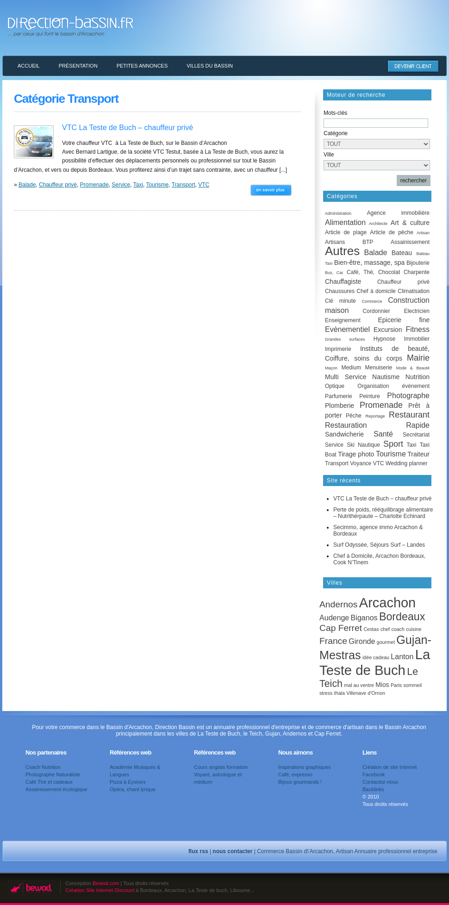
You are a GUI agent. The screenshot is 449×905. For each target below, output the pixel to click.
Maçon (331, 368)
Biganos (364, 617)
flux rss (198, 851)
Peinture (369, 396)
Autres (342, 251)
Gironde (362, 641)
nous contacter (232, 851)
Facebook (373, 774)
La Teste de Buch (374, 662)
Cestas (371, 629)
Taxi (138, 184)
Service (121, 184)
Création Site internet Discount (99, 890)
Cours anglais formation (221, 767)
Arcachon (387, 602)
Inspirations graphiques (304, 767)
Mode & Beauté (413, 368)
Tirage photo (356, 454)
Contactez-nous (380, 782)
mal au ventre (359, 685)
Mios (382, 684)
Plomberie (339, 405)
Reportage (375, 416)
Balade (27, 184)
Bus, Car (334, 272)
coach (397, 629)
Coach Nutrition (43, 767)
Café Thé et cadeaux (49, 782)
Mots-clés (335, 113)
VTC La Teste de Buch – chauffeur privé (127, 127)
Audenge (334, 617)
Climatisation (414, 291)
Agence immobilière (398, 213)
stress (325, 693)
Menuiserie (379, 367)
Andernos (338, 604)
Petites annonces (142, 66)
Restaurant (409, 414)
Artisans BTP (349, 242)
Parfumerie (338, 396)
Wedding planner (407, 463)
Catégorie (336, 133)
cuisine (413, 629)
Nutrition (417, 377)
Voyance (360, 463)
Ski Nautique (363, 445)
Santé (383, 434)
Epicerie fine (404, 320)
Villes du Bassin (210, 66)
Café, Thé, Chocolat (373, 272)
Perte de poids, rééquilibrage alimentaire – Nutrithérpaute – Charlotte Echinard (383, 512)
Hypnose (384, 339)
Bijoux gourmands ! (300, 782)
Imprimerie (338, 349)
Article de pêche (391, 232)
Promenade (94, 184)
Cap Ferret (340, 628)
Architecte (378, 223)
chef (385, 629)
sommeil (413, 685)
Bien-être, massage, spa (369, 262)
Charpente (417, 272)
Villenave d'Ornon (365, 693)
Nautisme (385, 377)
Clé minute (340, 301)
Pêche (354, 415)
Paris (396, 685)
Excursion (388, 329)
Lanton (402, 656)
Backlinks (373, 789)
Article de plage (346, 232)
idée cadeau (375, 657)
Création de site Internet (389, 767)
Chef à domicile (376, 291)
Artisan (423, 233)
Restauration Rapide (377, 425)
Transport (183, 184)
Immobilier (417, 339)
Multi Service (345, 377)
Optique (334, 386)
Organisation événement (393, 386)
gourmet (386, 642)
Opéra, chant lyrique (133, 789)
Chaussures (340, 291)
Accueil (29, 66)
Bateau (402, 252)
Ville (329, 154)
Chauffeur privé (58, 184)
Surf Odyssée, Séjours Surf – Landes (379, 545)
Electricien (417, 311)
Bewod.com (106, 883)
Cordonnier (376, 311)
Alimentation (345, 222)
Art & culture (410, 222)
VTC (203, 184)
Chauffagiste (343, 281)
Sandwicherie (344, 434)
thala (339, 693)
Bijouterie (418, 263)
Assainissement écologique (56, 789)
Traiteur (418, 454)
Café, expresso (295, 774)
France (333, 641)
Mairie (418, 357)
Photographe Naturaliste (53, 774)
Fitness (417, 329)
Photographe (408, 395)
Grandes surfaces (345, 339)
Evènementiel (347, 329)
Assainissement (410, 242)
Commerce (372, 301)
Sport (393, 444)
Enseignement (343, 320)
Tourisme (157, 184)
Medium (351, 367)
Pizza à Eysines (128, 782)
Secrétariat (416, 434)
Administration (338, 213)
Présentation (78, 66)
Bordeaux (402, 617)
